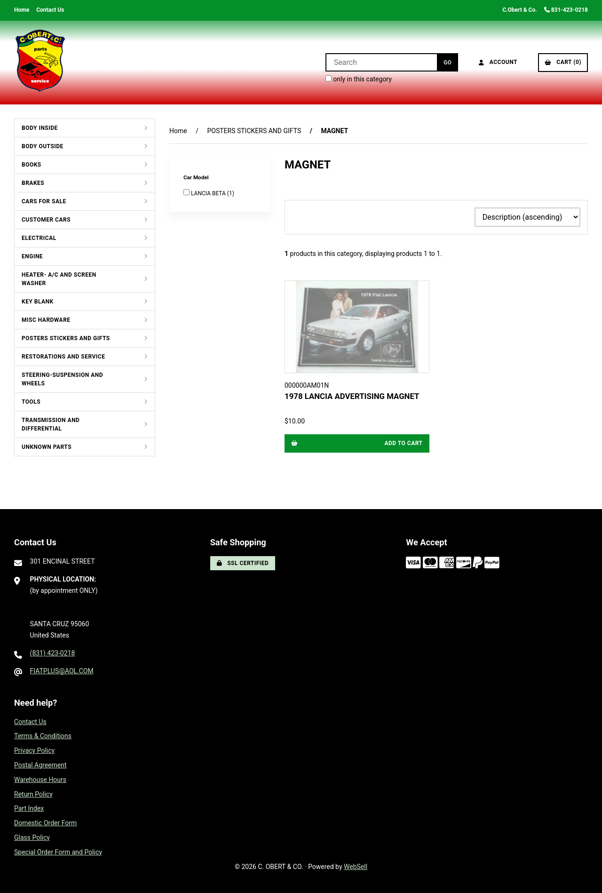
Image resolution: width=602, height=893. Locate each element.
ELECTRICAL (39, 238)
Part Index (29, 808)
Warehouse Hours (40, 779)
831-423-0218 (566, 10)
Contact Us (50, 10)
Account (498, 62)
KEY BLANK (38, 301)
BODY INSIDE (40, 128)
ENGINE (32, 256)
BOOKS (31, 164)
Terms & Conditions (42, 736)
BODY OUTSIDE (42, 146)
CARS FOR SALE (44, 201)
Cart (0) (563, 62)
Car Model (196, 177)
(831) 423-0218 (52, 653)
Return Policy (33, 794)
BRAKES (33, 183)
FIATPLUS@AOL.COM (62, 671)
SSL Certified (243, 563)
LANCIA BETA (209, 193)
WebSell (355, 866)
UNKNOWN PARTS (46, 447)
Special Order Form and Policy (58, 852)
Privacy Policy (34, 750)
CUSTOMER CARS (46, 219)
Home (21, 10)
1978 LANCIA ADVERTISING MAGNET (352, 396)
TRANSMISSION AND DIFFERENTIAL (50, 424)
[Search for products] (381, 62)
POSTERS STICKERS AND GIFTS (66, 338)
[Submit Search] (447, 62)
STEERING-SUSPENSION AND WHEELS (62, 379)
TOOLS (31, 402)
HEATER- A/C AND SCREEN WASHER (59, 279)
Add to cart (357, 443)
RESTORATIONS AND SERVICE (63, 356)
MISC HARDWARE (46, 320)
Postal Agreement (40, 765)
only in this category (358, 79)
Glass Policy (32, 837)
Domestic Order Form (45, 823)
